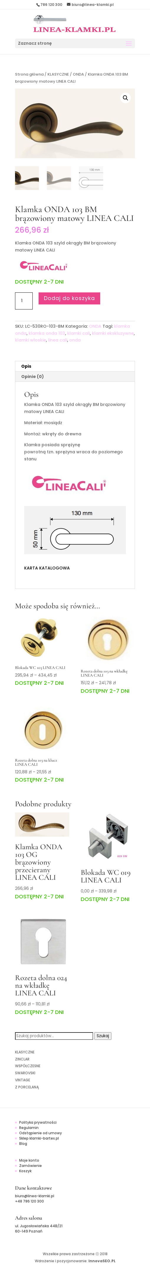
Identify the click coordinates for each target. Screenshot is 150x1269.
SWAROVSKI (25, 1072)
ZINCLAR (22, 1059)
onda (75, 340)
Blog (23, 1143)
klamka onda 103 (47, 333)
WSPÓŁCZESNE (27, 1065)
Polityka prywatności (38, 1122)
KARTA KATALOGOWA (47, 568)
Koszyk (25, 1170)
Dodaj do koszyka (69, 298)
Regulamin (29, 1127)
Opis (26, 366)
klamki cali (78, 333)
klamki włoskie (30, 340)
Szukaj (103, 1036)
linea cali (57, 340)
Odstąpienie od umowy (40, 1132)
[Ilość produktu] (24, 300)
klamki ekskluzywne (113, 333)
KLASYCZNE (58, 74)
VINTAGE (22, 1080)
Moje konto (29, 1160)
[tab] (75, 366)
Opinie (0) (32, 376)
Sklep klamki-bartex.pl (39, 1138)
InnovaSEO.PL (102, 1260)
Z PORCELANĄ (27, 1087)
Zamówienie (30, 1165)
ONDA (78, 74)
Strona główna (29, 74)
